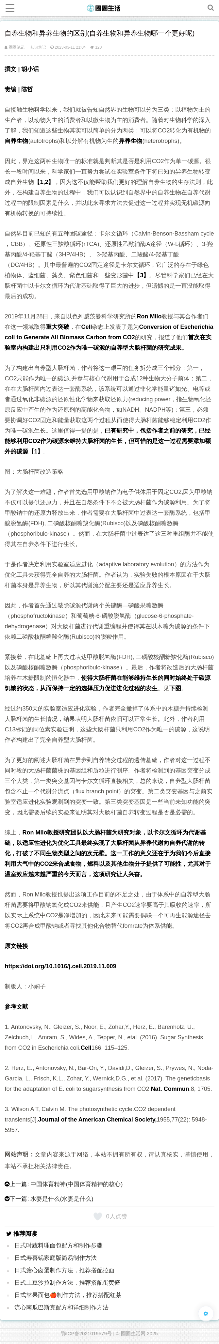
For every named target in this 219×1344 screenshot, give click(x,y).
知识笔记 (38, 47)
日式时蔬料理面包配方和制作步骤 (58, 1245)
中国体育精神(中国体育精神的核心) (76, 1184)
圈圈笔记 (14, 47)
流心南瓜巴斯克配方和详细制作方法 (61, 1307)
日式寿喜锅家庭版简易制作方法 (55, 1258)
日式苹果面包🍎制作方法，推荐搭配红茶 (68, 1295)
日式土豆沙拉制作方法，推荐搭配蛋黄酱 (67, 1282)
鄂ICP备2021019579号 (86, 1333)
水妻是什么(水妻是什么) (61, 1199)
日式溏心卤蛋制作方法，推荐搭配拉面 (64, 1270)
